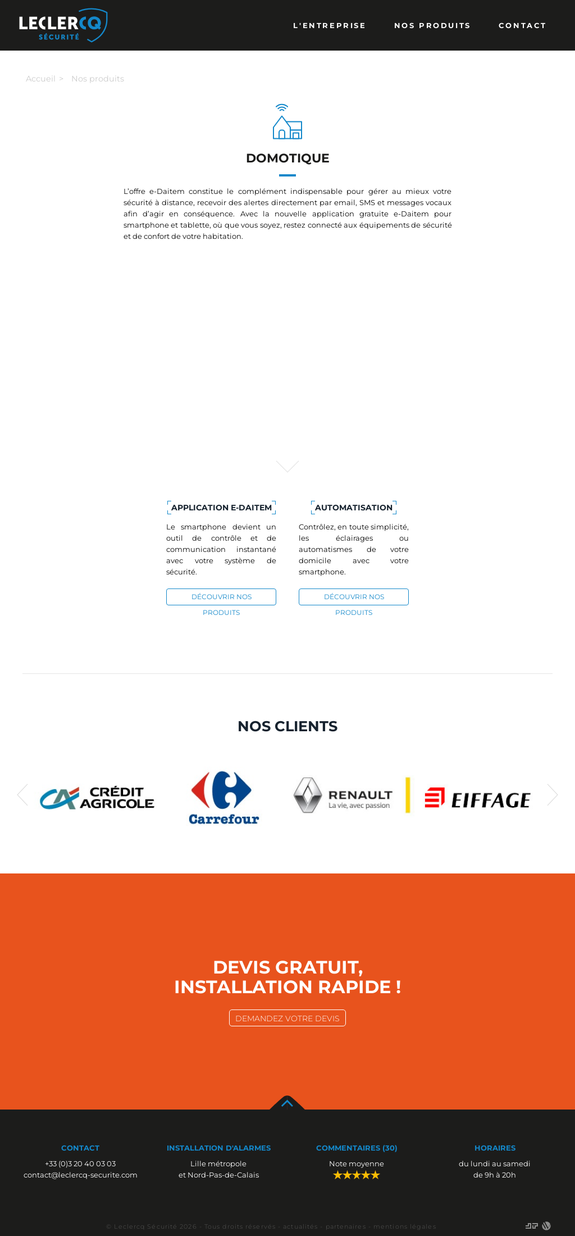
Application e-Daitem (221, 507)
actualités (300, 1226)
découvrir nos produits (221, 598)
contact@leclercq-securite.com (81, 1174)
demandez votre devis (287, 1018)
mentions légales (404, 1226)
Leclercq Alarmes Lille (63, 25)
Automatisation (354, 507)
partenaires (346, 1226)
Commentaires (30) (357, 1147)
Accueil (41, 79)
